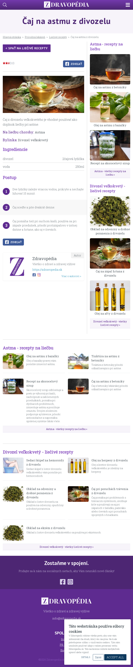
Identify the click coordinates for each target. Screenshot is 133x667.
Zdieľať (73, 64)
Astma (40, 132)
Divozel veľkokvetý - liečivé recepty (38, 452)
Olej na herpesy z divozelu (109, 460)
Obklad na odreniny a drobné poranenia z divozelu (41, 493)
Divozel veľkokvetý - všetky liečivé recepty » (110, 323)
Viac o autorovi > (71, 276)
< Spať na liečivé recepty (27, 48)
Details (85, 657)
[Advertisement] (43, 308)
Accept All (115, 657)
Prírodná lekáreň (35, 37)
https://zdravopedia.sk (47, 269)
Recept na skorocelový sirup (110, 163)
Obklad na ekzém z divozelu (45, 528)
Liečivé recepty (58, 37)
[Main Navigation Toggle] (129, 4)
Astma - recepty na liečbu (28, 348)
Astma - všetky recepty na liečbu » (110, 173)
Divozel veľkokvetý (33, 140)
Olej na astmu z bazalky (110, 125)
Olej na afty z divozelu (110, 313)
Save (98, 657)
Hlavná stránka (12, 37)
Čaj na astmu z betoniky (110, 87)
